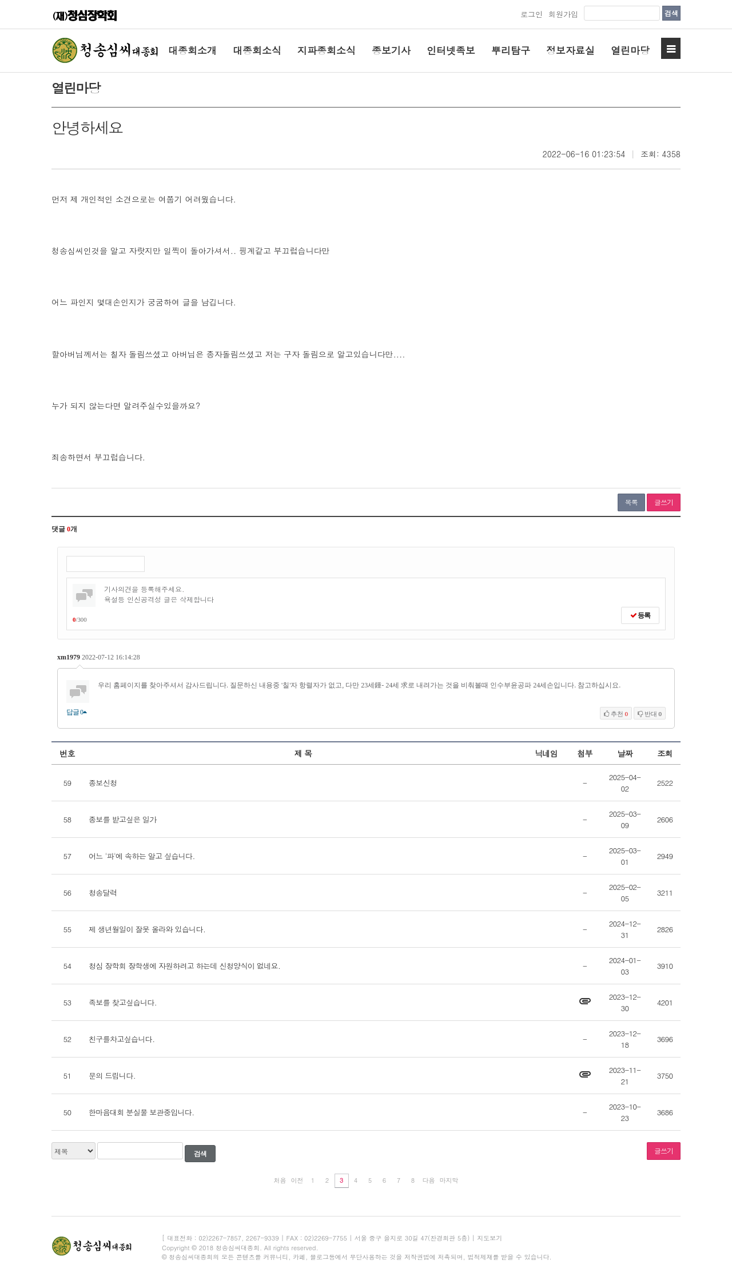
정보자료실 (570, 50)
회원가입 (563, 14)
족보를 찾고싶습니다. (123, 1002)
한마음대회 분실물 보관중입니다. (141, 1112)
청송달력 (103, 892)
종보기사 (391, 50)
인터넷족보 (451, 50)
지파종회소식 (326, 50)
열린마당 (630, 50)
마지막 (449, 1180)
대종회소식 (257, 50)
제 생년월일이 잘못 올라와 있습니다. (147, 929)
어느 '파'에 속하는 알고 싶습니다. (142, 855)
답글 (76, 712)
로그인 (531, 14)
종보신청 (103, 782)
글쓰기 (663, 502)
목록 (631, 502)
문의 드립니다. (112, 1075)
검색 (671, 13)
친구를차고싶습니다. (121, 1038)
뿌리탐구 (510, 50)
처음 (280, 1180)
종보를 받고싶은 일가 (123, 819)
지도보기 (489, 1238)
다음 (429, 1180)
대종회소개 (192, 50)
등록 (640, 615)
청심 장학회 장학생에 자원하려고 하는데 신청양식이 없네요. (184, 965)
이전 (297, 1180)
